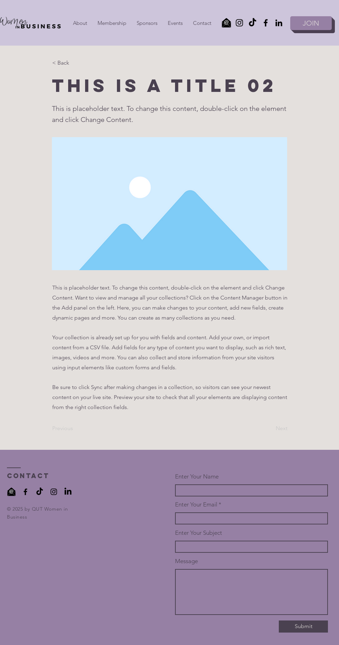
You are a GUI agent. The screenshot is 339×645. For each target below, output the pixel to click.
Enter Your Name (197, 477)
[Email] (226, 23)
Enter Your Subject (198, 533)
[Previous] (75, 428)
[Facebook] (266, 23)
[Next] (270, 428)
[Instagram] (239, 23)
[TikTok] (252, 23)
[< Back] (75, 63)
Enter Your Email (196, 505)
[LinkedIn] (279, 23)
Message (186, 561)
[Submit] (303, 626)
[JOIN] (311, 23)
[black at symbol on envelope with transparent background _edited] (11, 491)
